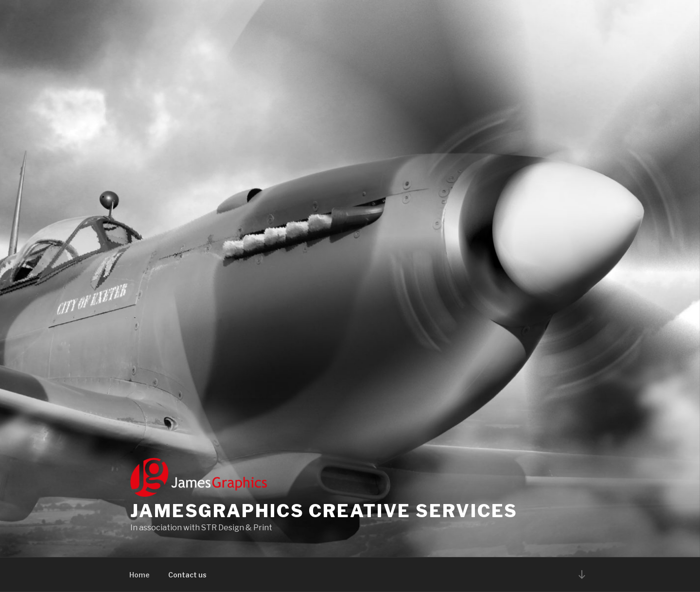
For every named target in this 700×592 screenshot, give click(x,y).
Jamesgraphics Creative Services (324, 511)
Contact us (187, 575)
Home (139, 575)
